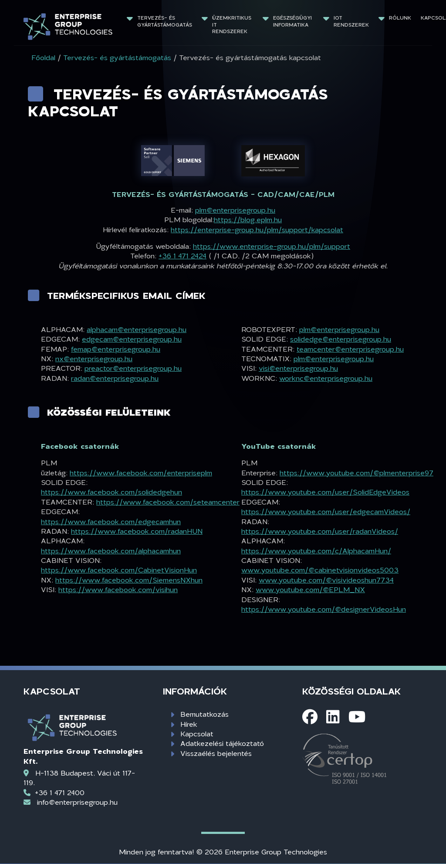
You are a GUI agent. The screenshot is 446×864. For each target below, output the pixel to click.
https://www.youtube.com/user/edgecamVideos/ (325, 511)
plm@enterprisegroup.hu (235, 209)
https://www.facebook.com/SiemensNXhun (129, 579)
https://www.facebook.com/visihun (118, 589)
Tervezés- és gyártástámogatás (164, 21)
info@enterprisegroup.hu (77, 802)
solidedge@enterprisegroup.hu (340, 338)
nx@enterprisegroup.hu (93, 358)
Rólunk (400, 17)
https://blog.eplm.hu (248, 219)
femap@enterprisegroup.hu (115, 348)
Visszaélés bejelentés (216, 753)
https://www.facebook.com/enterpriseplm (141, 472)
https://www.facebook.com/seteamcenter (168, 501)
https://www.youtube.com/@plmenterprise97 (356, 472)
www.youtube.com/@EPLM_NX (310, 589)
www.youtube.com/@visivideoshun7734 (326, 579)
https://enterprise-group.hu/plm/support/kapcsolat (257, 229)
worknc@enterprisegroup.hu (325, 378)
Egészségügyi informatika (293, 21)
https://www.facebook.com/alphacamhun (111, 550)
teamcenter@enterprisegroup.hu (350, 348)
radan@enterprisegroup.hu (115, 378)
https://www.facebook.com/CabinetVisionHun (119, 569)
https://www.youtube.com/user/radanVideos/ (319, 531)
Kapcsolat (196, 733)
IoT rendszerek (351, 21)
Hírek (188, 724)
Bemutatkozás (204, 714)
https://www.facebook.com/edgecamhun (111, 521)
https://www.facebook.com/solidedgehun (111, 491)
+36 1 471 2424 (182, 255)
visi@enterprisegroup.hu (298, 368)
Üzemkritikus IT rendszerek (232, 24)
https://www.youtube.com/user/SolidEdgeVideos (325, 491)
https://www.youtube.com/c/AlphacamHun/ (316, 550)
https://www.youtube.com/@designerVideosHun (323, 609)
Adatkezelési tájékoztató (222, 743)
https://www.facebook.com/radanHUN (137, 531)
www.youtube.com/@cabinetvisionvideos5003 (320, 569)
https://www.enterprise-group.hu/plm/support (271, 246)
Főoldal (43, 57)
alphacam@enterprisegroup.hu (136, 329)
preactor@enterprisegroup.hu (133, 368)
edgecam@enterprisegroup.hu (132, 338)
